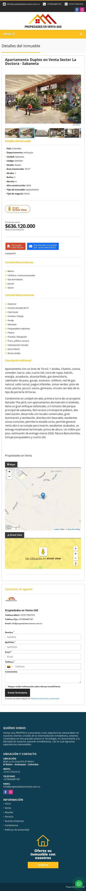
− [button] (9, 476)
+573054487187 (54, 4)
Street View (18, 209)
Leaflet (56, 529)
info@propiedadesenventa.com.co (26, 623)
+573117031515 (75, 4)
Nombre (9, 632)
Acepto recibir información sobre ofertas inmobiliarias (34, 686)
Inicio (8, 803)
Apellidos (10, 642)
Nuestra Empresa (14, 820)
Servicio (9, 816)
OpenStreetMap (74, 529)
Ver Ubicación (34, 558)
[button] (78, 73)
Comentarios (11, 671)
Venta (8, 807)
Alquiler (9, 812)
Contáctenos (11, 825)
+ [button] (9, 472)
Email (8, 652)
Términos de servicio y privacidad (45, 698)
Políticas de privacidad (17, 829)
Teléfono (10, 661)
